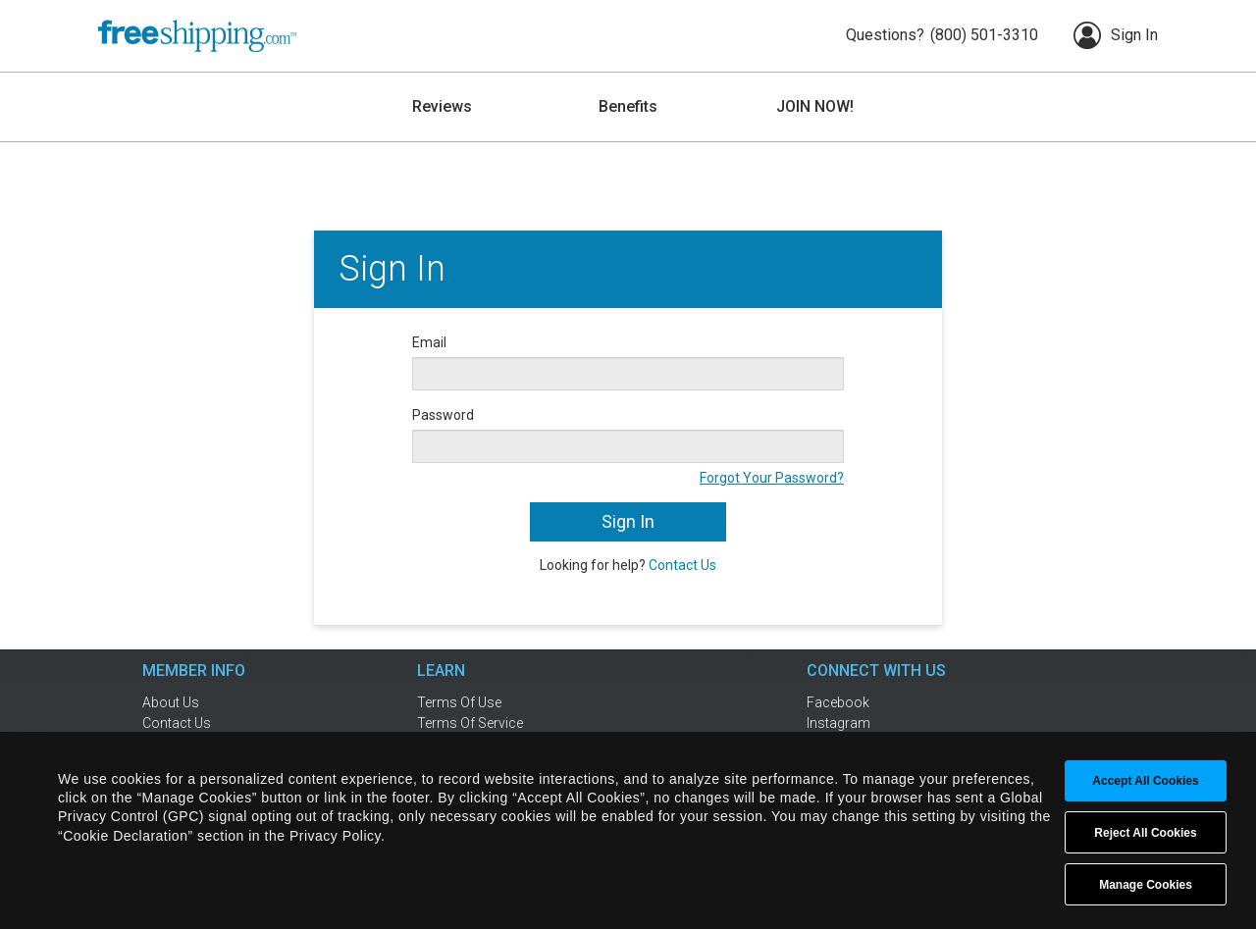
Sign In (1115, 35)
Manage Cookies (1145, 885)
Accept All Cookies (1145, 781)
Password (443, 415)
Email (429, 342)
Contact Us (682, 565)
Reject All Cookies (1145, 833)
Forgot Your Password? (772, 478)
